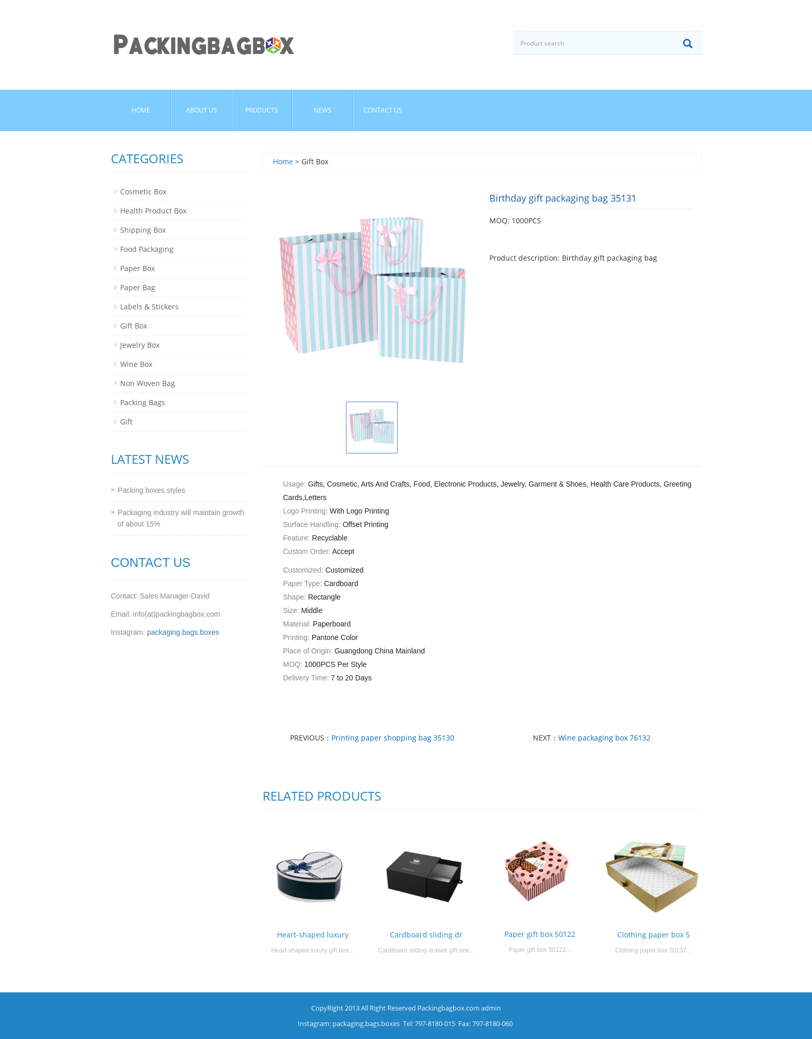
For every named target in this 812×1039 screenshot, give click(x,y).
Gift (126, 421)
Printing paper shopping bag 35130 (392, 738)
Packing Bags (142, 402)
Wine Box (136, 364)
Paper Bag (137, 287)
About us (201, 110)
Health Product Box (153, 211)
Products (261, 110)
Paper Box (137, 268)
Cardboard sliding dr (426, 935)
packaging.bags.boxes (183, 632)
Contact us (383, 110)
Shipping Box (143, 230)
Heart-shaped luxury (313, 935)
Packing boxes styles (151, 490)
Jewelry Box (140, 345)
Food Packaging (146, 249)
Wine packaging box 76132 (604, 738)
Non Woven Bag (147, 383)
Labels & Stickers (149, 306)
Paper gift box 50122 (539, 934)
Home (141, 110)
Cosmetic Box (143, 191)
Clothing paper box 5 (653, 935)
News (322, 110)
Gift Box (133, 326)
